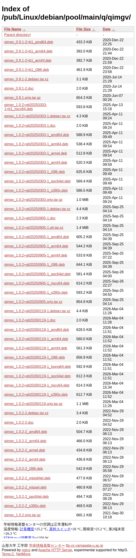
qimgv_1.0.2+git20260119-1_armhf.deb (35, 348)
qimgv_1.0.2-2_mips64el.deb (27, 478)
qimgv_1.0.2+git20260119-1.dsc (30, 320)
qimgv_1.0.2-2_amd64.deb (25, 432)
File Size (83, 29)
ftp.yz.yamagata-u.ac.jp (84, 545)
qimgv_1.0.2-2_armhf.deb (24, 459)
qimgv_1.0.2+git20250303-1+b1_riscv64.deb (25, 107)
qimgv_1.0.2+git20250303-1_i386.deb (34, 172)
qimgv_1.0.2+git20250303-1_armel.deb (35, 153)
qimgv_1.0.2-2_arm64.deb (25, 441)
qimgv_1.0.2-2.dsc (19, 422)
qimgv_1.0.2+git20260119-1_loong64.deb (37, 367)
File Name (12, 29)
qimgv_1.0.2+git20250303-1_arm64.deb (36, 144)
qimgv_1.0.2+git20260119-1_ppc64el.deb (37, 376)
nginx (26, 550)
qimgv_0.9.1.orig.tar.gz (22, 98)
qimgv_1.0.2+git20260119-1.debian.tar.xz (37, 311)
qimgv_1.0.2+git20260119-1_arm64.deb (36, 339)
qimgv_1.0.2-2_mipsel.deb (25, 487)
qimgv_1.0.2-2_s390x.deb (25, 506)
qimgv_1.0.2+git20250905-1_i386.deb (34, 264)
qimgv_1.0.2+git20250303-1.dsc (30, 126)
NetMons (23, 554)
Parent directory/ (17, 35)
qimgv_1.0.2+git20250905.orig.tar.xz (33, 302)
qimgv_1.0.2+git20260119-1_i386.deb (34, 357)
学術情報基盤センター (47, 545)
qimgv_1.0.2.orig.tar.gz (22, 515)
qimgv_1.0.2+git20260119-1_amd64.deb (36, 330)
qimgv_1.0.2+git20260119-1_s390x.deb (36, 394)
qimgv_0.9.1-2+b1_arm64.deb (28, 51)
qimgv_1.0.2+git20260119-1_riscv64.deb (36, 385)
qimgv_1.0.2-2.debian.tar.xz (26, 413)
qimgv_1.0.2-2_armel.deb (24, 450)
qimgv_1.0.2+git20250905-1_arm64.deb (36, 246)
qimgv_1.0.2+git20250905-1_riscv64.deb (36, 283)
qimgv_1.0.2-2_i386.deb (23, 469)
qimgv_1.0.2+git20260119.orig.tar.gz (33, 404)
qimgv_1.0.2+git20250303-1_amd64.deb (36, 135)
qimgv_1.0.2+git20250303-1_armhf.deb (35, 162)
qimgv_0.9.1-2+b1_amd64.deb (28, 42)
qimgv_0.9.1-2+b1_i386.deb (26, 70)
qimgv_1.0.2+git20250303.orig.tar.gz (33, 200)
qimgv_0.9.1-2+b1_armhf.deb (27, 60)
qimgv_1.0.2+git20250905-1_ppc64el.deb (37, 274)
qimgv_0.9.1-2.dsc (19, 88)
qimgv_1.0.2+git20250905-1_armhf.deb (35, 255)
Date (107, 29)
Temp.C (8, 554)
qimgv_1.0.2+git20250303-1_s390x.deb (36, 190)
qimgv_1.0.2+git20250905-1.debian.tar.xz (37, 209)
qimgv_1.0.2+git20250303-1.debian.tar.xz (37, 116)
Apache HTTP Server (55, 550)
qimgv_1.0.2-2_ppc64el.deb (26, 497)
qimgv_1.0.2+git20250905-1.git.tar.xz (33, 228)
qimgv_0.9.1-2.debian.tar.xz (26, 79)
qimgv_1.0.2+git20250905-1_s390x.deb (36, 292)
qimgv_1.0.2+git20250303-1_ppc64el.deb (37, 181)
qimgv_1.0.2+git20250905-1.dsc (30, 218)
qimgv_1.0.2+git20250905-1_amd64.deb (36, 237)
